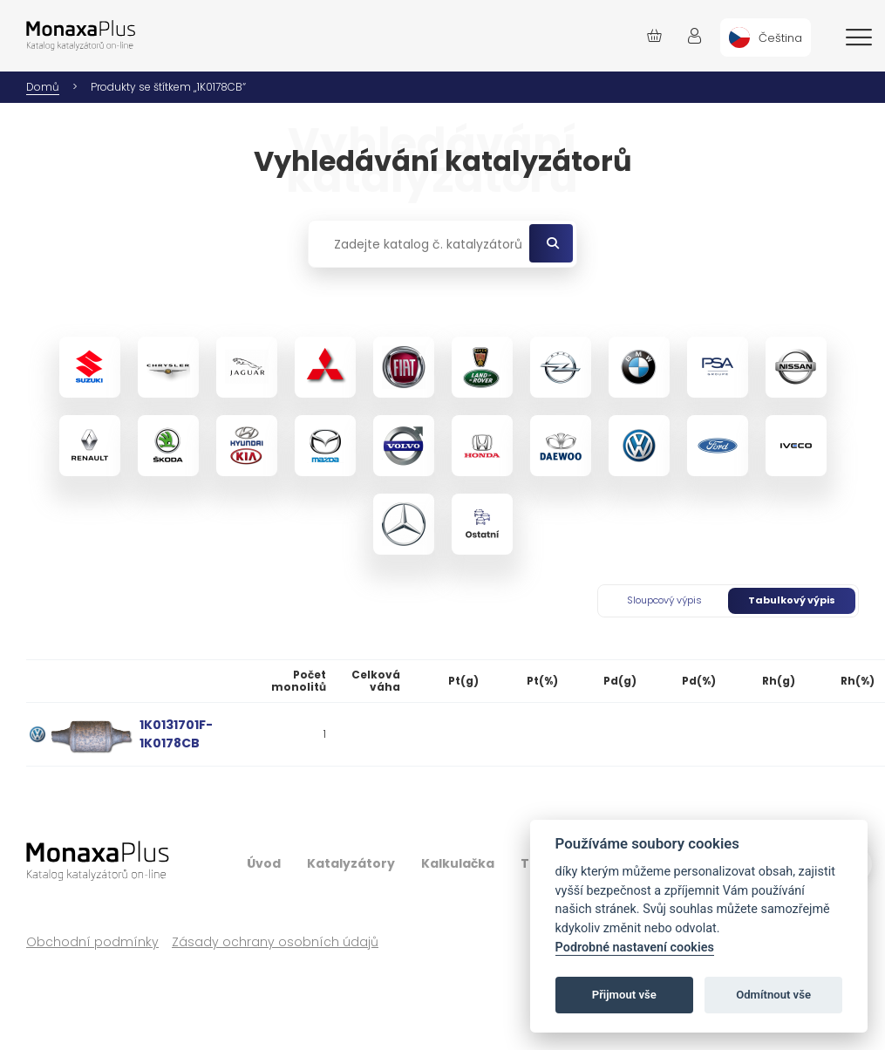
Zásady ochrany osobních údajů (275, 942)
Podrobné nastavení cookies (634, 947)
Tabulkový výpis (791, 600)
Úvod (264, 863)
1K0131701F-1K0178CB (176, 734)
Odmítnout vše (773, 994)
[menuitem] (765, 37)
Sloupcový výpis (664, 600)
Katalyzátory (351, 863)
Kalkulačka (457, 863)
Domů (42, 86)
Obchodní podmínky (92, 942)
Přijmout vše (624, 994)
